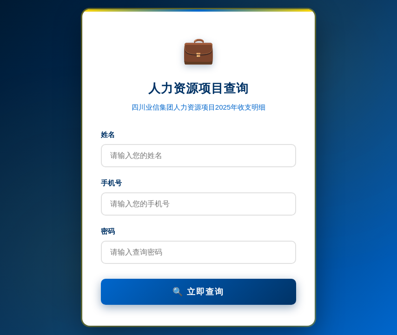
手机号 (111, 183)
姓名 (108, 134)
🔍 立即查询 (198, 291)
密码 (108, 231)
